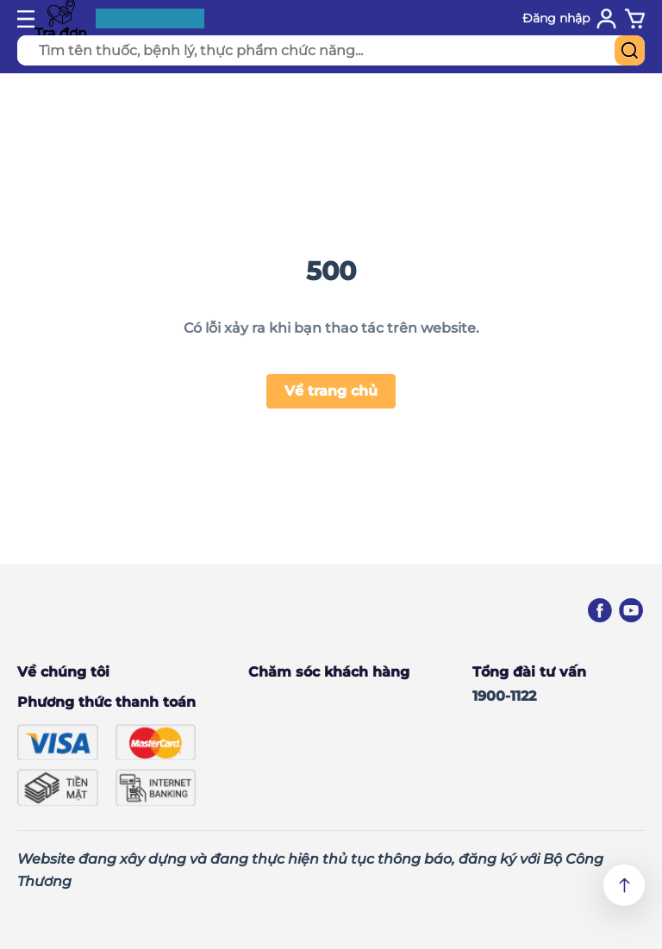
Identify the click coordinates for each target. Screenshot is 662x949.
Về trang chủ (331, 391)
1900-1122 (504, 696)
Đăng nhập (556, 18)
